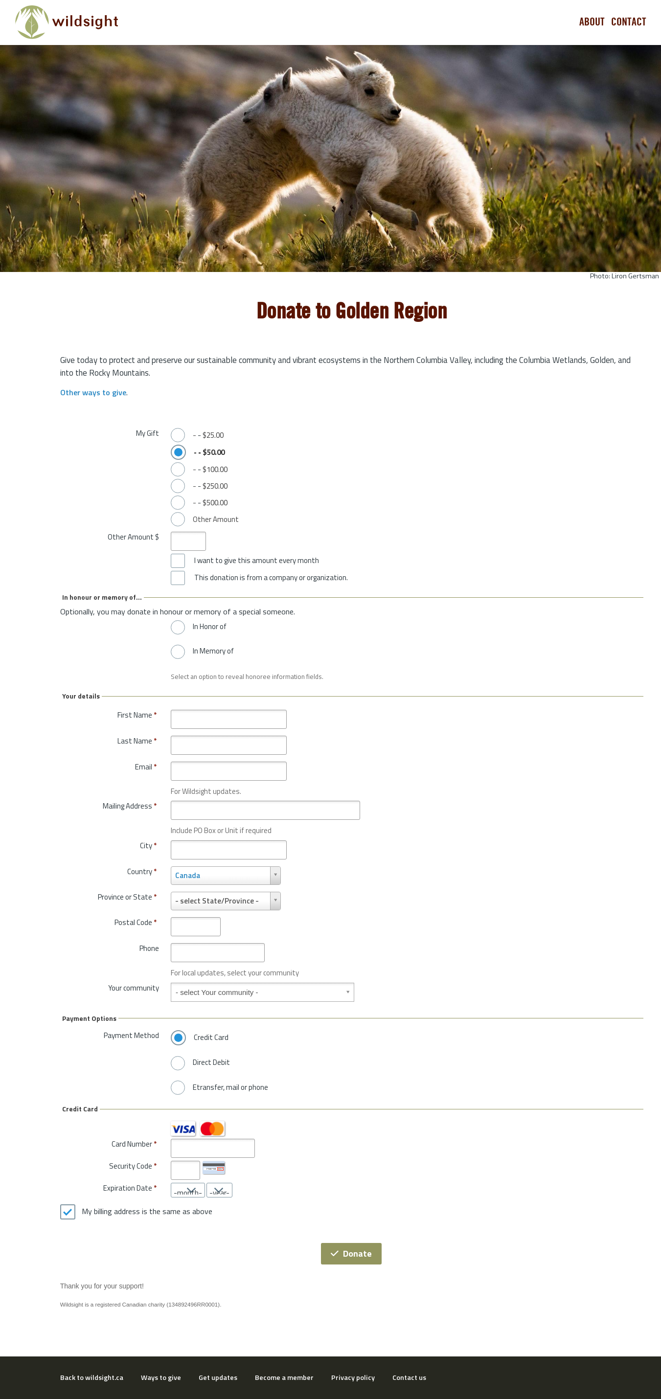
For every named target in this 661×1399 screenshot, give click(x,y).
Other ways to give (93, 392)
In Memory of (213, 651)
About (592, 22)
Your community (133, 987)
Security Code (130, 1166)
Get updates (218, 1377)
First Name (137, 715)
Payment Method (131, 1035)
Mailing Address (130, 806)
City (148, 845)
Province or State (127, 897)
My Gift (147, 433)
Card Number (132, 1144)
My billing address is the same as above (147, 1211)
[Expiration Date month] (188, 1190)
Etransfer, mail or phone (230, 1087)
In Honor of (210, 626)
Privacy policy (353, 1377)
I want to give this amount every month (256, 560)
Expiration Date (127, 1188)
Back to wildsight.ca (91, 1377)
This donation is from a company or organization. (271, 577)
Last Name (137, 740)
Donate (351, 1253)
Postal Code (135, 922)
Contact (628, 22)
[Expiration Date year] (219, 1190)
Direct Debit (211, 1062)
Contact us (409, 1377)
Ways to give (161, 1377)
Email (146, 766)
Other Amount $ (133, 536)
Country (142, 871)
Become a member (284, 1377)
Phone (149, 948)
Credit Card (211, 1037)
